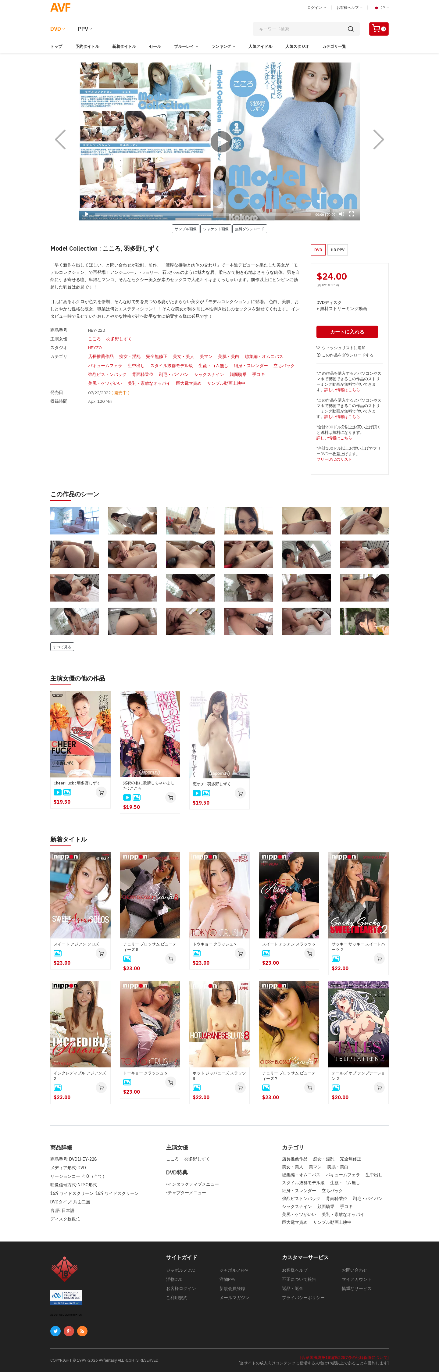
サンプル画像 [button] (186, 228)
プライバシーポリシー (303, 1297)
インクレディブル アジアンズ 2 (80, 1075)
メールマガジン (234, 1297)
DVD (55, 28)
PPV (83, 28)
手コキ (258, 373)
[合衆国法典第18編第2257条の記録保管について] (344, 1357)
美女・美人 (183, 356)
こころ (94, 338)
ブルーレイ (184, 46)
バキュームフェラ (105, 364)
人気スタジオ (297, 46)
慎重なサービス (357, 1288)
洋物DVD (174, 1279)
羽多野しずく (119, 338)
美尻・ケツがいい (105, 381)
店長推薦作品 (101, 356)
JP (381, 7)
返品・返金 (292, 1288)
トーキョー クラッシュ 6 (145, 1073)
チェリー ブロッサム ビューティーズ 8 (150, 946)
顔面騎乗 (238, 373)
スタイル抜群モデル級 (171, 364)
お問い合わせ (354, 1270)
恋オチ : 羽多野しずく (212, 784)
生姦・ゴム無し (213, 364)
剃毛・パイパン (174, 373)
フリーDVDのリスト (334, 459)
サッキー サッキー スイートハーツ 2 (358, 946)
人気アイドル (260, 46)
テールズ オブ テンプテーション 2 (358, 1075)
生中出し (136, 364)
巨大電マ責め (189, 381)
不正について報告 (299, 1279)
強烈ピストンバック (107, 373)
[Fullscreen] (351, 214)
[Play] (219, 141)
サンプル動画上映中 (226, 381)
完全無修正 (156, 356)
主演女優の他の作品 (77, 678)
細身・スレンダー (251, 364)
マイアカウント (357, 1279)
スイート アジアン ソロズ (76, 944)
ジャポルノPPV (234, 1270)
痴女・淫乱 (130, 356)
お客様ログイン (181, 1288)
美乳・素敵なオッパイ (149, 381)
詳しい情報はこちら (342, 389)
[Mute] (341, 214)
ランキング (221, 46)
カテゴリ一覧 (334, 46)
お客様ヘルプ (349, 7)
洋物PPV (227, 1279)
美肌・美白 (228, 356)
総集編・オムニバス (264, 356)
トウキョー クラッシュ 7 (215, 944)
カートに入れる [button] (347, 332)
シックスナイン (209, 373)
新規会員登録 (232, 1288)
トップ (56, 46)
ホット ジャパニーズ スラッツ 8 (219, 1075)
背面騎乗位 (142, 373)
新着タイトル (124, 46)
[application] (219, 141)
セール (155, 46)
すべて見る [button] (62, 646)
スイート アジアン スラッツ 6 (288, 944)
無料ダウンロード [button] (249, 228)
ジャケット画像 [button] (216, 228)
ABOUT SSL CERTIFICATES (66, 1315)
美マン (206, 356)
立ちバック (284, 364)
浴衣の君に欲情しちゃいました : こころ (149, 785)
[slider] (203, 214)
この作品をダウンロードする (344, 355)
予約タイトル (87, 46)
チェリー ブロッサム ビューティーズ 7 (289, 1075)
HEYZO (95, 347)
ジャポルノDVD (180, 1270)
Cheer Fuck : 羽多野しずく (77, 783)
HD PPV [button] (337, 249)
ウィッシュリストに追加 (341, 347)
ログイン (316, 7)
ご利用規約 (176, 1297)
